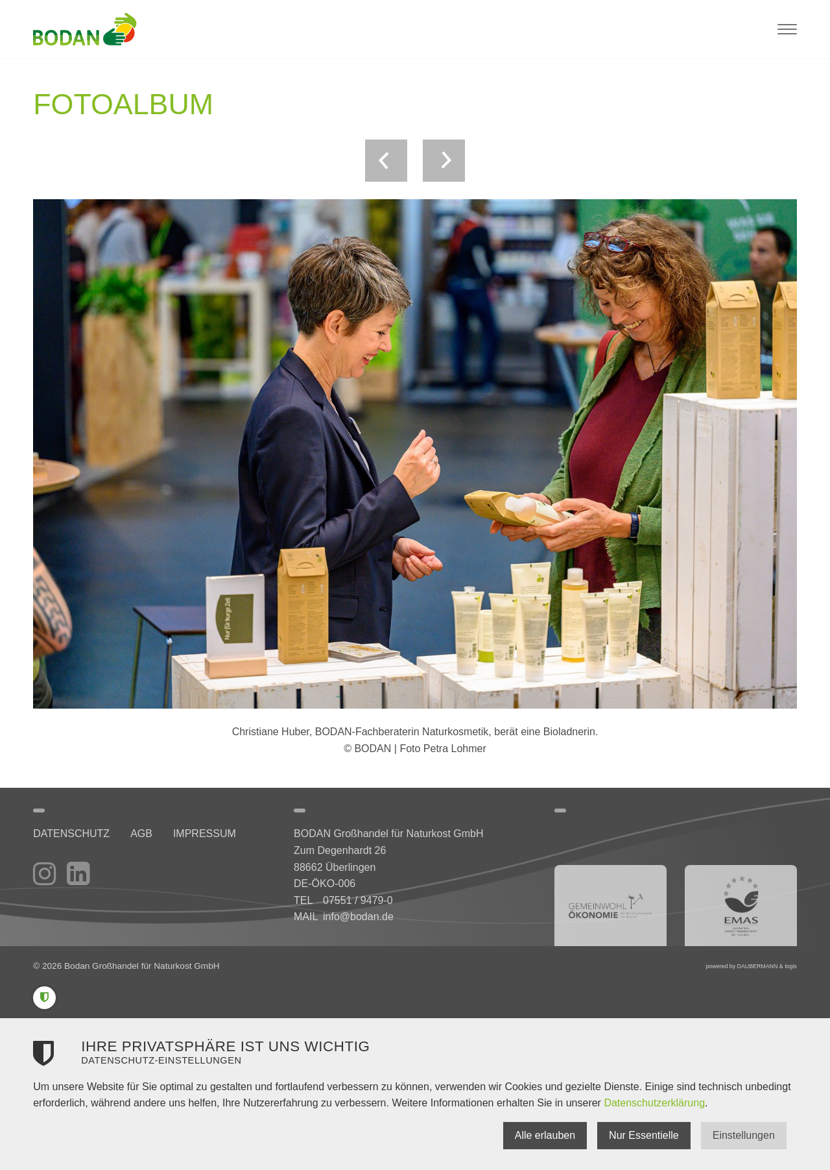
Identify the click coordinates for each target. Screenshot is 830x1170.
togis (791, 966)
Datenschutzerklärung (654, 1102)
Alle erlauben (545, 1135)
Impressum (204, 833)
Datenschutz (71, 833)
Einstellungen (744, 1135)
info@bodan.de (358, 916)
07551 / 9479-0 (358, 900)
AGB (141, 833)
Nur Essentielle (644, 1135)
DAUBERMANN (757, 966)
